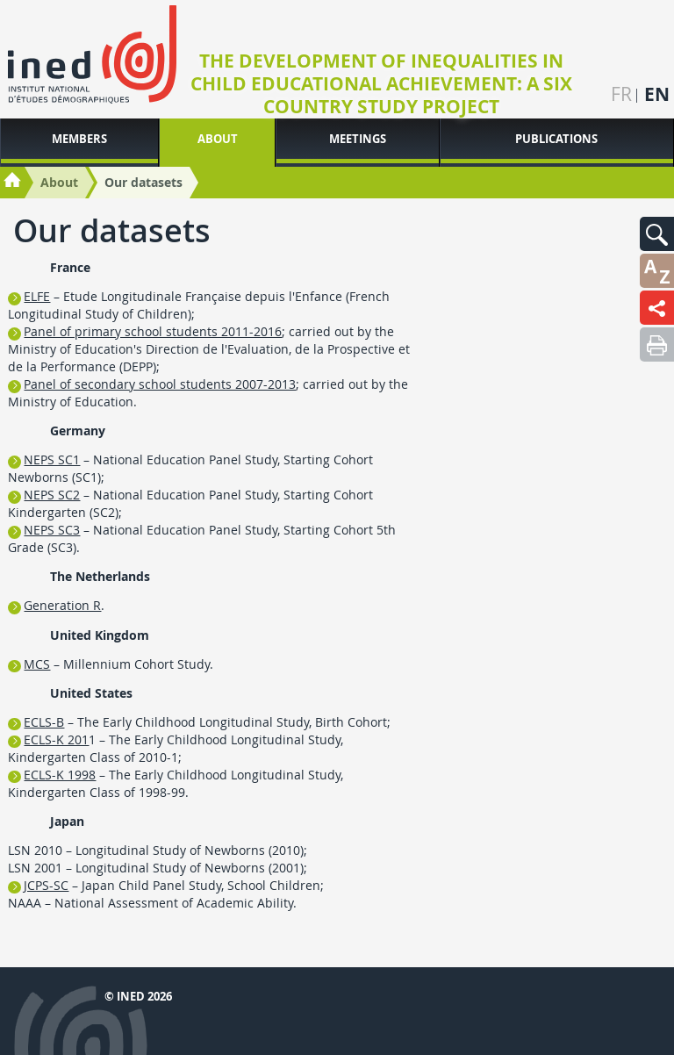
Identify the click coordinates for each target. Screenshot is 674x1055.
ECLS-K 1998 (60, 774)
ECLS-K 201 (56, 739)
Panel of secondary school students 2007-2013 (160, 384)
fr (621, 94)
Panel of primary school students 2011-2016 (153, 331)
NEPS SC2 (52, 494)
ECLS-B (44, 722)
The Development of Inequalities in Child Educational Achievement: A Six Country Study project (381, 84)
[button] (657, 234)
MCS (37, 664)
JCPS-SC (46, 885)
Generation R (62, 605)
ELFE (37, 296)
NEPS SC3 (52, 529)
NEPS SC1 (52, 459)
